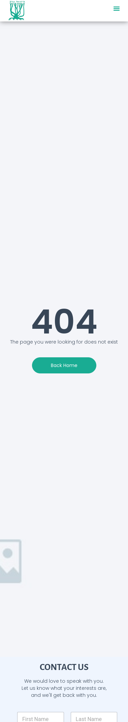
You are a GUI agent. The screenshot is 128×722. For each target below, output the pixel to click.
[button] (116, 8)
